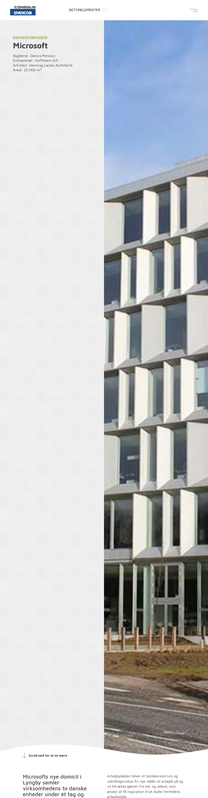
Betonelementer (87, 10)
